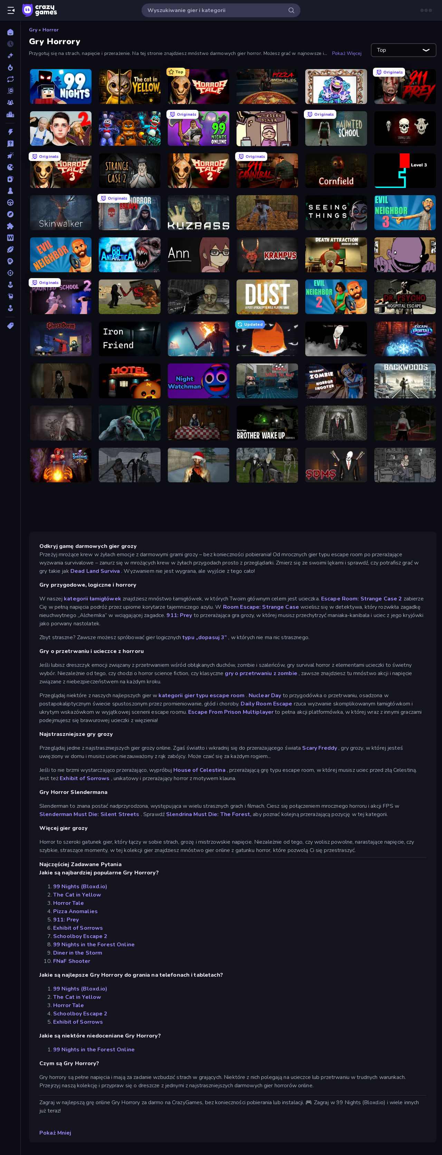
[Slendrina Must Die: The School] (129, 465)
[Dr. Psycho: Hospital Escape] (405, 297)
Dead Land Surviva (95, 571)
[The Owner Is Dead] (405, 255)
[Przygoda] (10, 214)
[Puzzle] (10, 226)
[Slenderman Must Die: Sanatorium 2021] (336, 465)
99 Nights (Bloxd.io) (80, 886)
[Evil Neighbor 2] (336, 297)
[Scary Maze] (405, 171)
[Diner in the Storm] (267, 129)
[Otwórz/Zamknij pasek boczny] (11, 10)
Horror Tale (68, 903)
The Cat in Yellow (77, 895)
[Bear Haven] (129, 381)
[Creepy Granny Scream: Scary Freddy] (267, 213)
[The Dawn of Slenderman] (336, 339)
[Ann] (198, 255)
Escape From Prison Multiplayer (230, 712)
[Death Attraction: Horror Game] (336, 255)
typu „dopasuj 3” (204, 637)
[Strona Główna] (10, 32)
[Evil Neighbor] (60, 255)
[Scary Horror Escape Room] (129, 213)
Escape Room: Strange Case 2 (361, 599)
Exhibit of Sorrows (84, 778)
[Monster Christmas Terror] (198, 465)
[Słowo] (10, 238)
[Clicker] (10, 155)
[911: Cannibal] (267, 171)
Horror (50, 30)
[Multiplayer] (10, 102)
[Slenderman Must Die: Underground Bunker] (336, 423)
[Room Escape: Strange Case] (405, 129)
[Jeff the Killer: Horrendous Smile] (405, 423)
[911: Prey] (405, 86)
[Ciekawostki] (10, 144)
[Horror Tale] (198, 86)
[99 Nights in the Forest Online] (198, 129)
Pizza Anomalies (75, 911)
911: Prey (179, 615)
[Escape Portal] (405, 339)
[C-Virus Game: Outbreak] (198, 297)
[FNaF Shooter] (129, 129)
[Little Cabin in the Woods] (198, 423)
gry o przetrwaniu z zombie (261, 673)
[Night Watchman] (198, 381)
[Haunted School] (336, 129)
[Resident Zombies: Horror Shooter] (336, 381)
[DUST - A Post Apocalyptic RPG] (267, 297)
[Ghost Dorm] (60, 339)
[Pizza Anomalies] (267, 86)
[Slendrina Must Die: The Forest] (60, 381)
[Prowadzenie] (10, 202)
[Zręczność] (10, 308)
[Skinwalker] (60, 213)
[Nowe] (10, 55)
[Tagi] (10, 326)
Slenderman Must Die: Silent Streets (89, 814)
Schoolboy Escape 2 (80, 936)
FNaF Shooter (71, 961)
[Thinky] (10, 296)
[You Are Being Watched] (198, 339)
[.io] (10, 167)
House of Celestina (199, 770)
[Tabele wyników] (10, 114)
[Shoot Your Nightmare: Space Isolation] (129, 423)
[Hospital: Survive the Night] (267, 381)
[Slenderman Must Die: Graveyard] (267, 465)
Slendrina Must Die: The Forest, (208, 814)
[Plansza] (10, 191)
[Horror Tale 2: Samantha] (198, 171)
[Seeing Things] (336, 213)
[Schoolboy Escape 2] (60, 129)
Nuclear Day (265, 695)
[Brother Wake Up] (267, 423)
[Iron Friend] (129, 339)
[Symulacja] (10, 285)
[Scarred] (405, 465)
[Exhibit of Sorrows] (336, 86)
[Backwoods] (405, 381)
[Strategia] (10, 261)
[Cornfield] (336, 171)
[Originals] (10, 91)
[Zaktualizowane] (10, 79)
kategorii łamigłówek (92, 599)
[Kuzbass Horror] (198, 213)
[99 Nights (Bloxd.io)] (60, 86)
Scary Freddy (319, 748)
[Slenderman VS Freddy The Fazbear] (129, 297)
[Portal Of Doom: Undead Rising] (60, 423)
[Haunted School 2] (60, 297)
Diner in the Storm (77, 953)
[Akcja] (10, 132)
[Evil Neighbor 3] (405, 213)
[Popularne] (10, 67)
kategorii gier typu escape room (201, 695)
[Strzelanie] (10, 273)
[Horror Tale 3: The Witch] (60, 171)
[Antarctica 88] (129, 255)
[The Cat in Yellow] (129, 86)
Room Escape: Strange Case (261, 607)
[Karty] (10, 179)
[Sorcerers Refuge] (60, 465)
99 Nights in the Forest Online (94, 944)
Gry (33, 30)
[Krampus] (267, 255)
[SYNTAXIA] (267, 339)
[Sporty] (10, 249)
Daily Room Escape (266, 704)
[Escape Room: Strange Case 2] (129, 171)
